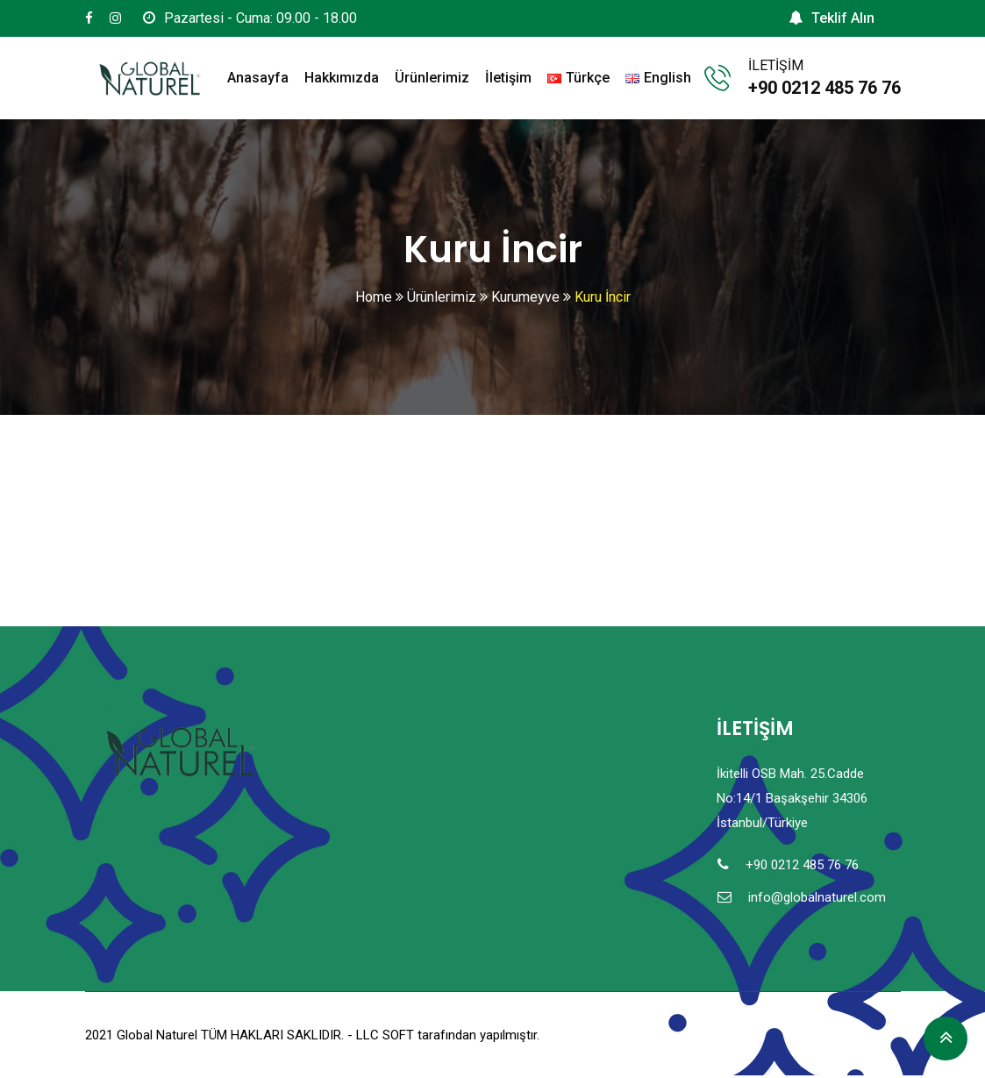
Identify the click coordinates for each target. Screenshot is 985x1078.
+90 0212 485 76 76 (824, 87)
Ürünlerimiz (432, 77)
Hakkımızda (341, 77)
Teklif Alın (831, 18)
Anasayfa (258, 77)
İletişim (508, 77)
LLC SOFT (385, 1035)
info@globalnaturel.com (817, 897)
